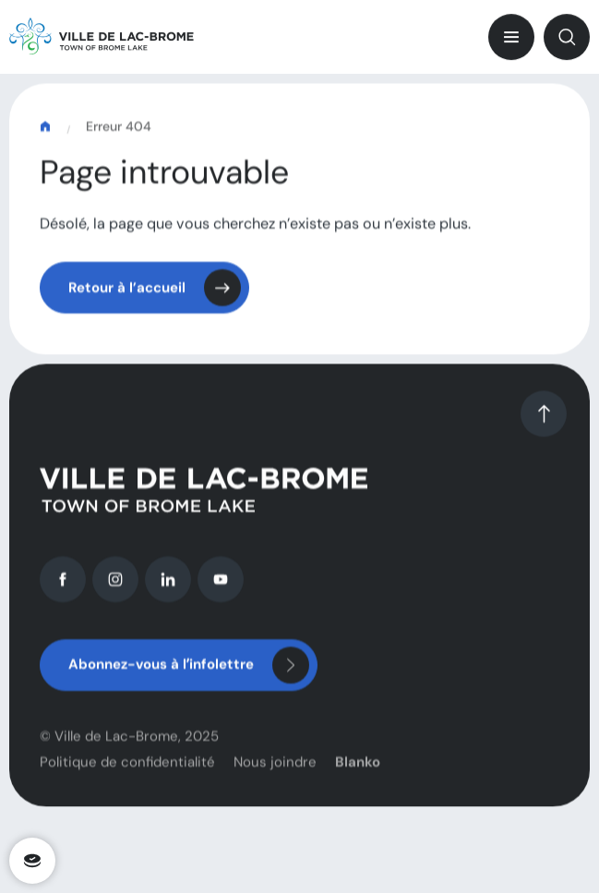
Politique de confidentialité (127, 770)
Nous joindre (275, 770)
